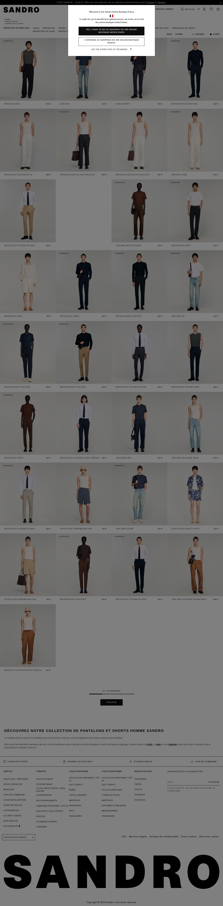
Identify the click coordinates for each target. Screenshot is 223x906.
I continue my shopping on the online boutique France (111, 41)
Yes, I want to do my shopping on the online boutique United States (111, 30)
